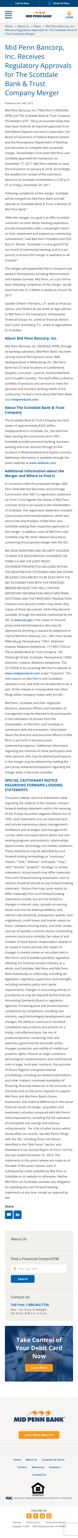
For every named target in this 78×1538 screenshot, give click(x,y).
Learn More (39, 1368)
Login (69, 15)
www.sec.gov (23, 620)
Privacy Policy (33, 1522)
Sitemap (16, 1522)
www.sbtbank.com (42, 463)
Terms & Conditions (56, 1522)
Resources (38, 1467)
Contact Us (39, 1474)
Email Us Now (58, 3)
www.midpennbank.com (22, 673)
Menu (8, 17)
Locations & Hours (53, 1459)
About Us (23, 26)
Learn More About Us (39, 1435)
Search (23, 1279)
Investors (55, 1467)
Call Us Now (19, 3)
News (37, 26)
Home (9, 26)
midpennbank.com (24, 400)
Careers (22, 1467)
